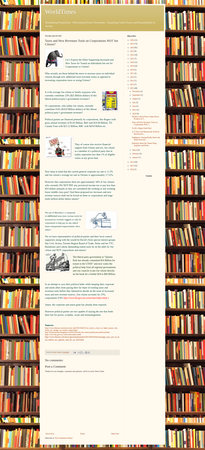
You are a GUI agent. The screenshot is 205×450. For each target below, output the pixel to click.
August (135, 99)
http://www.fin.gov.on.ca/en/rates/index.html (63, 334)
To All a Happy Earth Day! (142, 128)
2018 (132, 70)
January (135, 157)
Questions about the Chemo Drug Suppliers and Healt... (144, 144)
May (134, 110)
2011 (132, 166)
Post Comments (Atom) (63, 438)
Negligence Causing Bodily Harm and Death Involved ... (146, 139)
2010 (132, 169)
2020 (132, 62)
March (135, 150)
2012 (132, 162)
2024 (132, 48)
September (136, 95)
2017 (132, 73)
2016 (132, 77)
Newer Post (50, 434)
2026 (132, 40)
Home (82, 434)
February (135, 154)
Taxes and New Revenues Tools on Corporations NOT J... (145, 123)
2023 (132, 51)
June (134, 106)
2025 (132, 44)
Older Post (115, 434)
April (134, 114)
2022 (132, 55)
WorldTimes (60, 11)
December (136, 91)
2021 (132, 59)
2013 (132, 88)
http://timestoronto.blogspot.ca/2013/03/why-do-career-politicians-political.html (77, 332)
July (134, 102)
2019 (132, 66)
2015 (132, 81)
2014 (132, 84)
